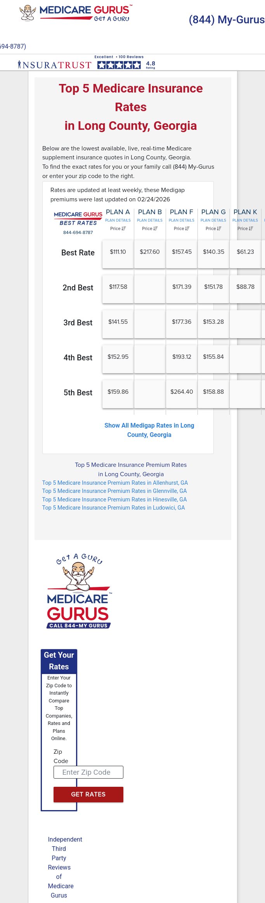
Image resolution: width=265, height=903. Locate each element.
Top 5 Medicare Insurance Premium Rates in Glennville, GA (114, 491)
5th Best (78, 392)
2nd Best (77, 287)
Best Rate (78, 252)
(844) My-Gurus (227, 19)
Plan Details (118, 220)
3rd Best (78, 322)
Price (118, 228)
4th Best (78, 357)
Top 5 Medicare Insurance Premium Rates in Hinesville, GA (114, 499)
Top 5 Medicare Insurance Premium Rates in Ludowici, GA (113, 508)
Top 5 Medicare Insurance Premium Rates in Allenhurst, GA (115, 483)
